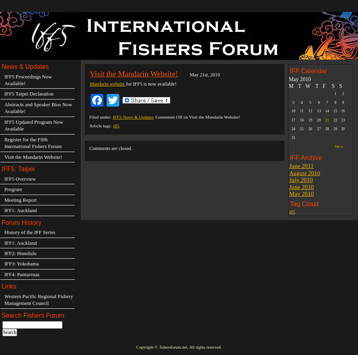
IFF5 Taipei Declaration (29, 94)
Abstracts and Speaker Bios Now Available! (38, 107)
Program (13, 189)
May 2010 (301, 193)
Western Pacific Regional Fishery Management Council (38, 299)
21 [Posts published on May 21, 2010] (327, 120)
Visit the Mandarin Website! (134, 73)
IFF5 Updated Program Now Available (33, 125)
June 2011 (301, 165)
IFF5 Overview (20, 179)
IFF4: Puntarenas (22, 274)
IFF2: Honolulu (20, 253)
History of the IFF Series (29, 232)
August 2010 (304, 173)
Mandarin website (107, 84)
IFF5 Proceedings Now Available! (28, 80)
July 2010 (301, 179)
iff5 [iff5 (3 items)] (292, 212)
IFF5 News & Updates (133, 117)
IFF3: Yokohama (21, 264)
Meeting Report (20, 200)
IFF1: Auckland (20, 210)
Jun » (338, 146)
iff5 (116, 125)
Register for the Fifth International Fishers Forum (33, 143)
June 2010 (301, 186)
